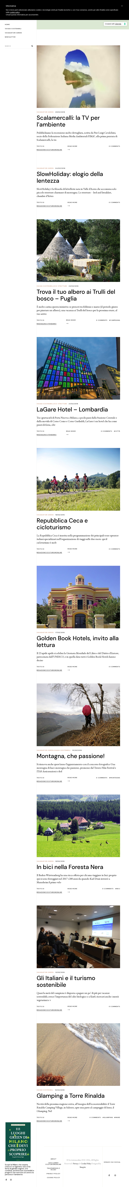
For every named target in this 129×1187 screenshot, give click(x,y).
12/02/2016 (60, 972)
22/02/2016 (74, 286)
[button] (122, 6)
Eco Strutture (60, 286)
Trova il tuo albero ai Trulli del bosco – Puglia (76, 295)
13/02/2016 (60, 861)
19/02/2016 (60, 515)
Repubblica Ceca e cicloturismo (62, 524)
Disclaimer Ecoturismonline (53, 1163)
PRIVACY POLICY (53, 1174)
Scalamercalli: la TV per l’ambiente (68, 121)
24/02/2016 (60, 168)
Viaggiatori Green (45, 112)
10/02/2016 (60, 1090)
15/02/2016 (77, 750)
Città (117, 431)
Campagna (115, 320)
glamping (108, 1117)
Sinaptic (83, 1167)
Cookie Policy (53, 1178)
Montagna (115, 778)
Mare (118, 1117)
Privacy (76, 1163)
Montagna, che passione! (71, 756)
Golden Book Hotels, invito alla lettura (78, 641)
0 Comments (114, 146)
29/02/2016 (60, 112)
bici (118, 889)
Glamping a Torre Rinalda (71, 1096)
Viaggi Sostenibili (45, 286)
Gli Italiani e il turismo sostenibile (66, 981)
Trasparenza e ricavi (53, 1169)
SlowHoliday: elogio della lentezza (70, 177)
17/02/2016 (60, 632)
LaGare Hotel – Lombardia (72, 409)
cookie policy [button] (15, 12)
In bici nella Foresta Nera (70, 867)
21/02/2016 (73, 404)
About (53, 1159)
